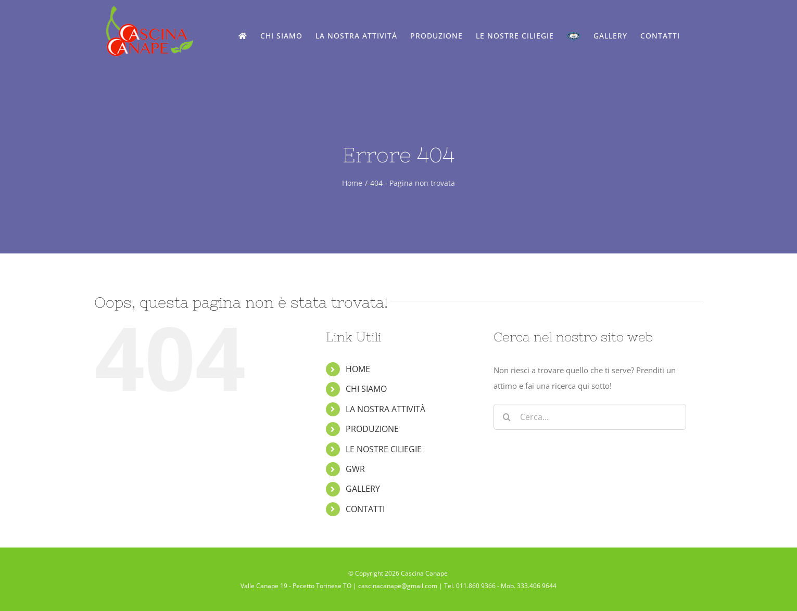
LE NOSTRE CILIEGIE (384, 449)
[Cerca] (507, 417)
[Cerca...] (590, 417)
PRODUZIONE (372, 429)
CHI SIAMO (366, 388)
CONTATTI (365, 509)
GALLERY (363, 488)
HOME (358, 369)
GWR (355, 469)
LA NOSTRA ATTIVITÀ (385, 409)
